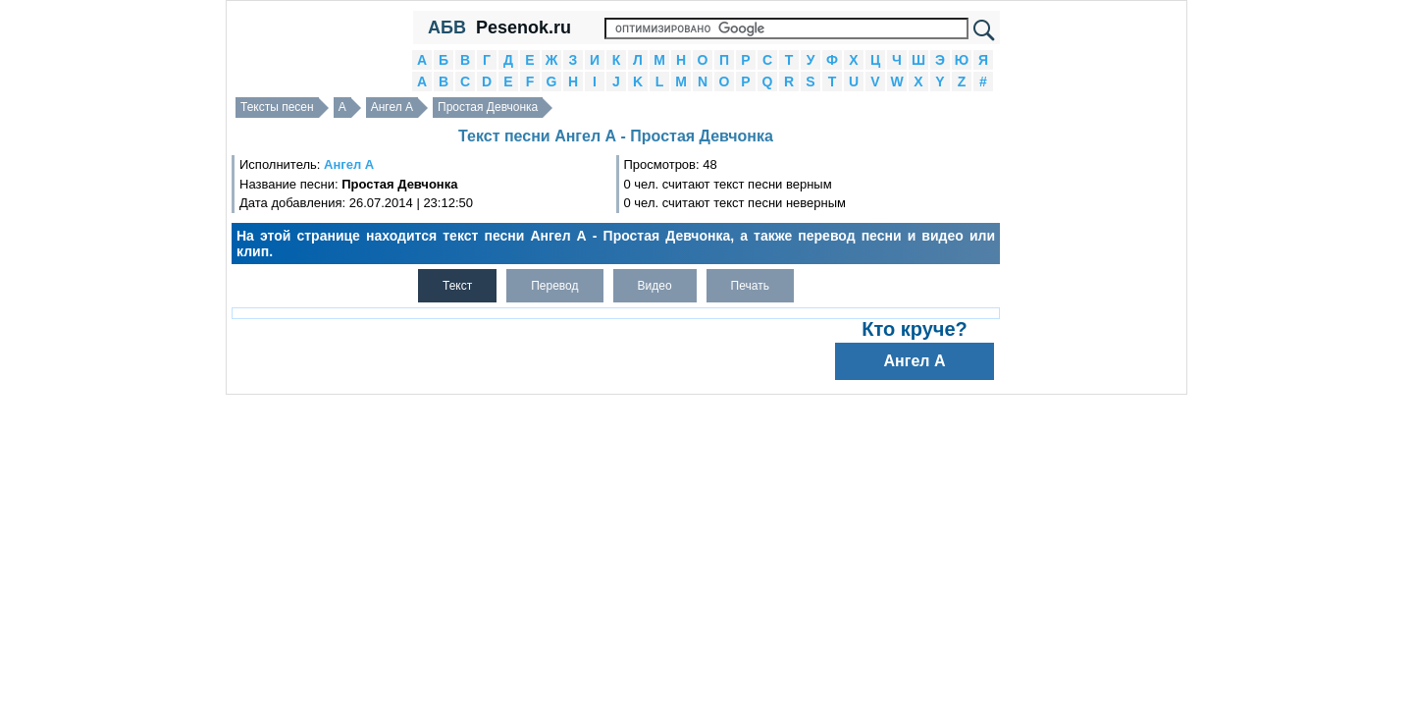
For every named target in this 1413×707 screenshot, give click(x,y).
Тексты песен (277, 107)
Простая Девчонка (488, 107)
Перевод (554, 286)
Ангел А (392, 107)
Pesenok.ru (523, 27)
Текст (457, 286)
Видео (655, 286)
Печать (750, 286)
